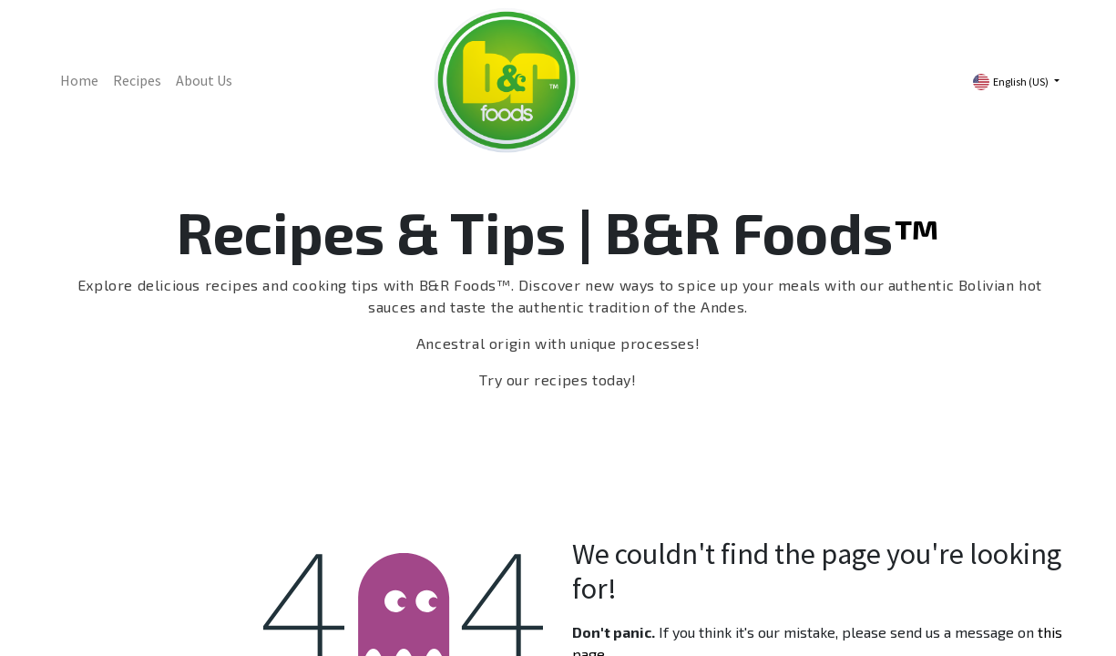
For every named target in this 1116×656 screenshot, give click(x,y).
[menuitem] (79, 80)
